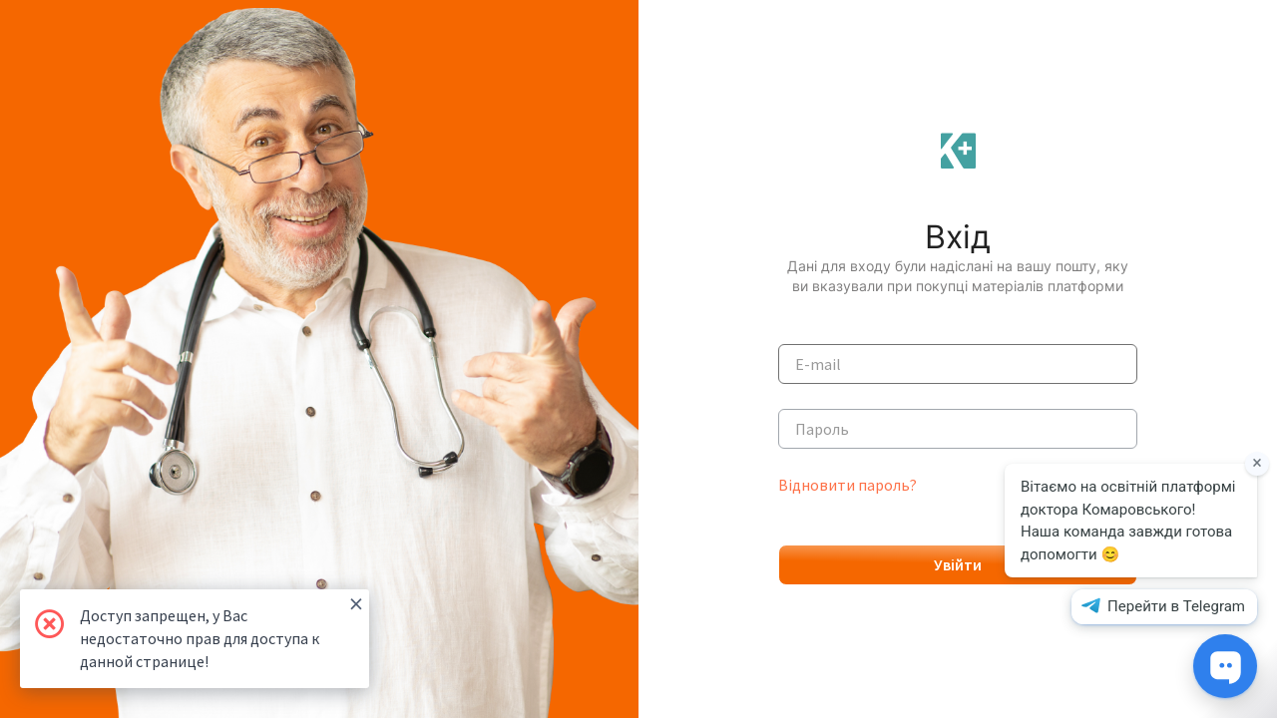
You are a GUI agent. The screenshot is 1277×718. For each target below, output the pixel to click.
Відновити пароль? (847, 485)
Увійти (958, 564)
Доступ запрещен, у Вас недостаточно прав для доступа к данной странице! (221, 630)
